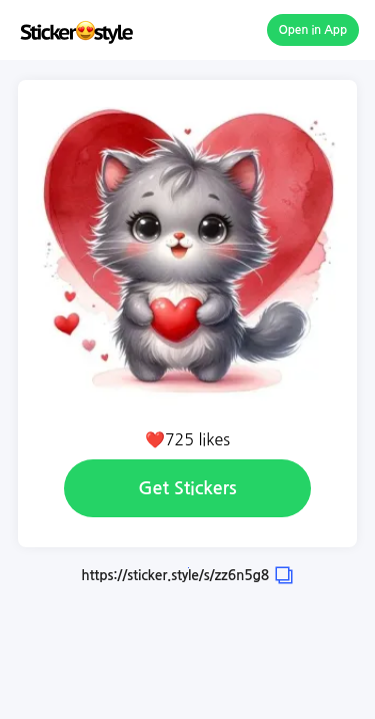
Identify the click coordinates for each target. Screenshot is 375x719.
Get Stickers (187, 488)
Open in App (313, 30)
